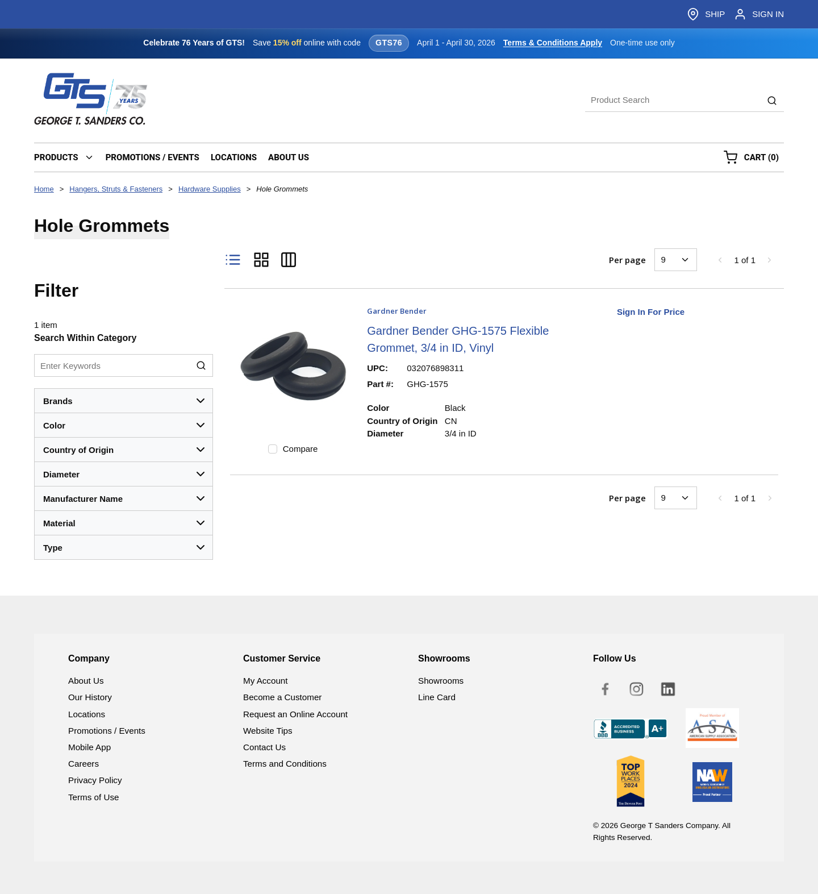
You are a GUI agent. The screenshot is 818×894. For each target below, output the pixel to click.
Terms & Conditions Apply (552, 42)
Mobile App (89, 747)
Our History (90, 697)
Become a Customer (282, 697)
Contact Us (264, 747)
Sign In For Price (651, 312)
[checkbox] (272, 449)
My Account (265, 680)
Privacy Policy (95, 780)
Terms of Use (93, 797)
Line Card (437, 697)
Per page (627, 259)
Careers (83, 763)
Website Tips (268, 730)
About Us (85, 680)
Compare (300, 449)
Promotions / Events (106, 730)
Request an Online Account (295, 714)
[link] (720, 259)
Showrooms (441, 680)
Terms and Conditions (285, 763)
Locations (86, 714)
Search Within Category (85, 338)
